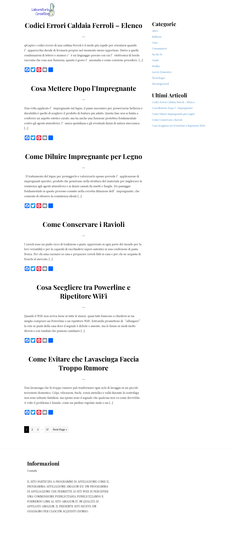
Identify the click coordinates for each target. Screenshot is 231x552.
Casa (154, 42)
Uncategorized (160, 83)
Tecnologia (158, 78)
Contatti (32, 488)
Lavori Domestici (162, 72)
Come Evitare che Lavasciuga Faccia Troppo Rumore (83, 381)
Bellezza (156, 36)
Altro (155, 30)
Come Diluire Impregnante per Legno (84, 169)
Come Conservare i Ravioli (83, 241)
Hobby (156, 66)
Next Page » (60, 448)
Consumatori (159, 48)
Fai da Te (157, 54)
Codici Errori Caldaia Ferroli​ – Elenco (83, 29)
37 (48, 447)
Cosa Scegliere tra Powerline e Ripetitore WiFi (83, 309)
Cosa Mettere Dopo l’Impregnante (83, 96)
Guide (155, 60)
